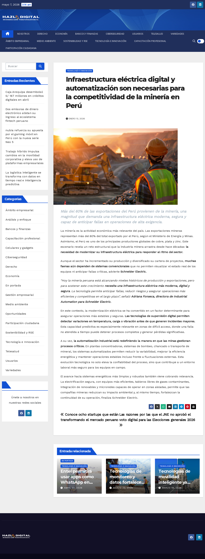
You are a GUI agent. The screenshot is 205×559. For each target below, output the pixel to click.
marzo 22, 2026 (123, 488)
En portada (13, 285)
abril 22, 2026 (73, 488)
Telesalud (157, 33)
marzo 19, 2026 (172, 488)
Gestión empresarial (20, 295)
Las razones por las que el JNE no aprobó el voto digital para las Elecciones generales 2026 (157, 420)
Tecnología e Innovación (110, 41)
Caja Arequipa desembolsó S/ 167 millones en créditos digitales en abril (25, 95)
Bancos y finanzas (86, 33)
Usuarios (137, 33)
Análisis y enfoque (18, 219)
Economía (61, 33)
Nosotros (23, 33)
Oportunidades (16, 313)
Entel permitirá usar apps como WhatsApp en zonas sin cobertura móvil (77, 482)
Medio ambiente (46, 41)
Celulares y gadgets (19, 247)
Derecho (42, 33)
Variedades (177, 33)
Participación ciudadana (21, 48)
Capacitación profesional (150, 41)
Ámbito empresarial (17, 41)
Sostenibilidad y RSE (75, 41)
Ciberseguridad (115, 33)
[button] (194, 41)
